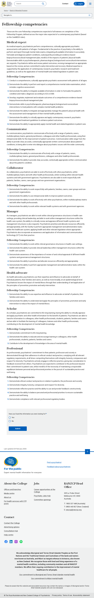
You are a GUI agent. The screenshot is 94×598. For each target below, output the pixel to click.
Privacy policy (57, 595)
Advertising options (11, 527)
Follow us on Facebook (6, 541)
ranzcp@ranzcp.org (73, 510)
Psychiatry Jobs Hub (42, 496)
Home (6, 10)
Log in (78, 3)
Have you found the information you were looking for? (27, 414)
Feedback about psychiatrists (58, 467)
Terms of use (67, 595)
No (13, 421)
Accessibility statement (81, 595)
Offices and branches (12, 489)
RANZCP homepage (6, 4)
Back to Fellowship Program (17, 10)
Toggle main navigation (90, 4)
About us (7, 497)
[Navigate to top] (87, 451)
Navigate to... (47, 15)
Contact (65, 4)
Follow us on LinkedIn (11, 541)
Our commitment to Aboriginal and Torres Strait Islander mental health (47, 575)
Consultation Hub (11, 531)
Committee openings (42, 500)
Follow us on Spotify (21, 541)
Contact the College (12, 523)
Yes (13, 417)
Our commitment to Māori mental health (47, 578)
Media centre (9, 493)
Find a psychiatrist (54, 462)
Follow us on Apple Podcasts (16, 541)
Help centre (8, 535)
